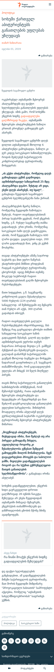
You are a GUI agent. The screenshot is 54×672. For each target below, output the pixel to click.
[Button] (45, 56)
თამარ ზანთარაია (11, 43)
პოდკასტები (27, 668)
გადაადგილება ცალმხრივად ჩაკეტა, (21, 118)
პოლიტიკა (8, 12)
